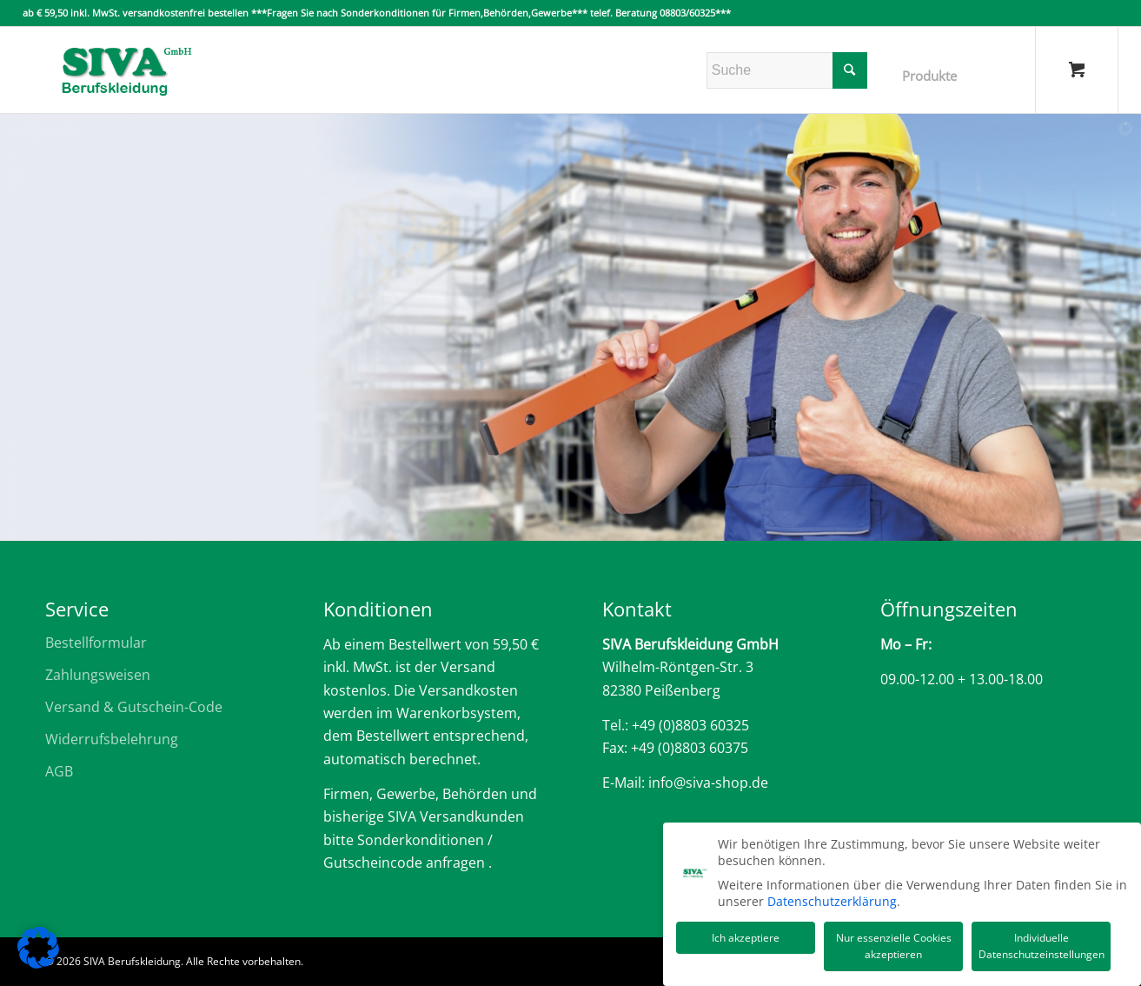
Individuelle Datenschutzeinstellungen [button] (1041, 945)
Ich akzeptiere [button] (745, 936)
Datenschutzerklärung (832, 899)
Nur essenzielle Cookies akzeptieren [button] (894, 945)
